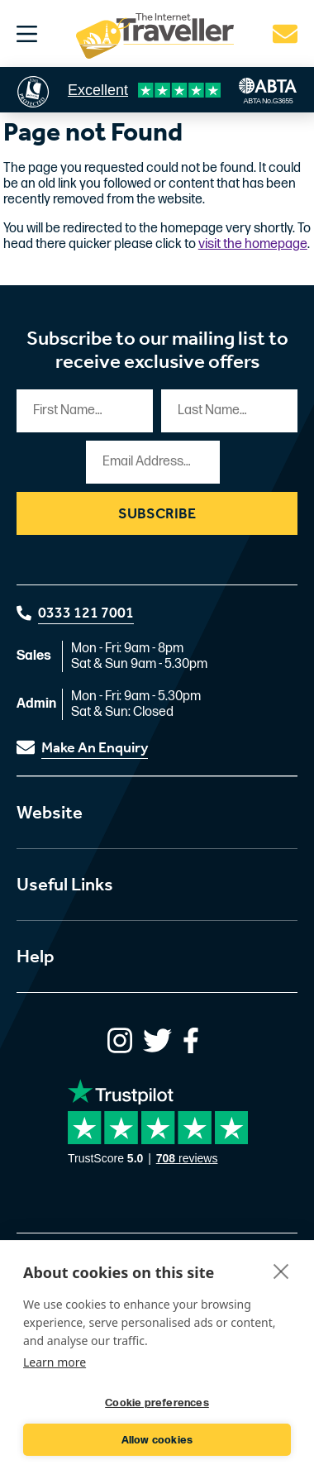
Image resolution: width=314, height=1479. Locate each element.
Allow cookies (157, 1440)
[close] (281, 1270)
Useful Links (65, 884)
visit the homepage (252, 244)
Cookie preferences (157, 1403)
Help (36, 956)
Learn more (54, 1362)
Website (50, 812)
